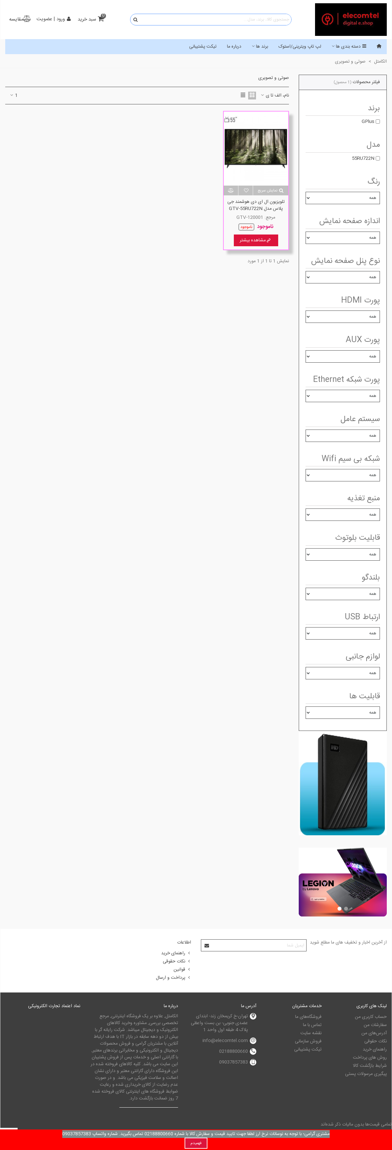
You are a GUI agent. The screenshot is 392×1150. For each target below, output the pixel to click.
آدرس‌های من (374, 1033)
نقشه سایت (311, 1033)
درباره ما (234, 47)
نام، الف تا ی (274, 95)
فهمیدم (196, 1143)
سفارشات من (375, 1025)
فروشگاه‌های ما (308, 1017)
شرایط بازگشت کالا (370, 1066)
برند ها (262, 47)
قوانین (182, 970)
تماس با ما (312, 1025)
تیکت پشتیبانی (203, 47)
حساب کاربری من (371, 1017)
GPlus (368, 122)
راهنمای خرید (176, 953)
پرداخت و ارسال (173, 978)
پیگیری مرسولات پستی (366, 1074)
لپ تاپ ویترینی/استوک (300, 47)
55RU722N (363, 158)
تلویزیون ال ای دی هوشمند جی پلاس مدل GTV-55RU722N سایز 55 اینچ (256, 209)
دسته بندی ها (351, 47)
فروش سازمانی (308, 1041)
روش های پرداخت (370, 1058)
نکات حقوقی (177, 961)
